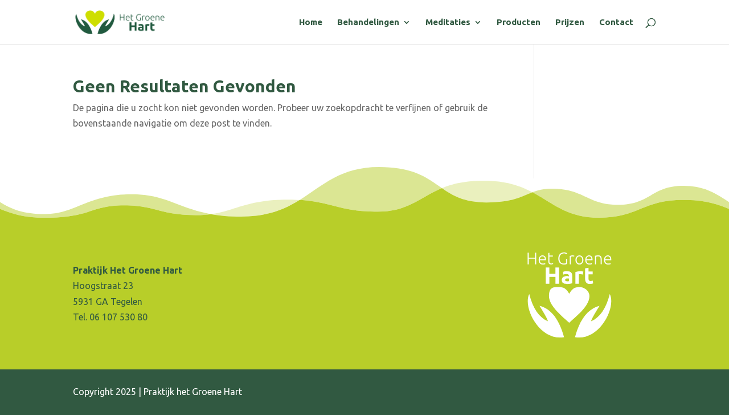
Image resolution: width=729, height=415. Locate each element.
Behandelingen (368, 22)
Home (310, 22)
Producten (518, 22)
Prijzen (569, 22)
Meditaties (447, 22)
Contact (616, 22)
